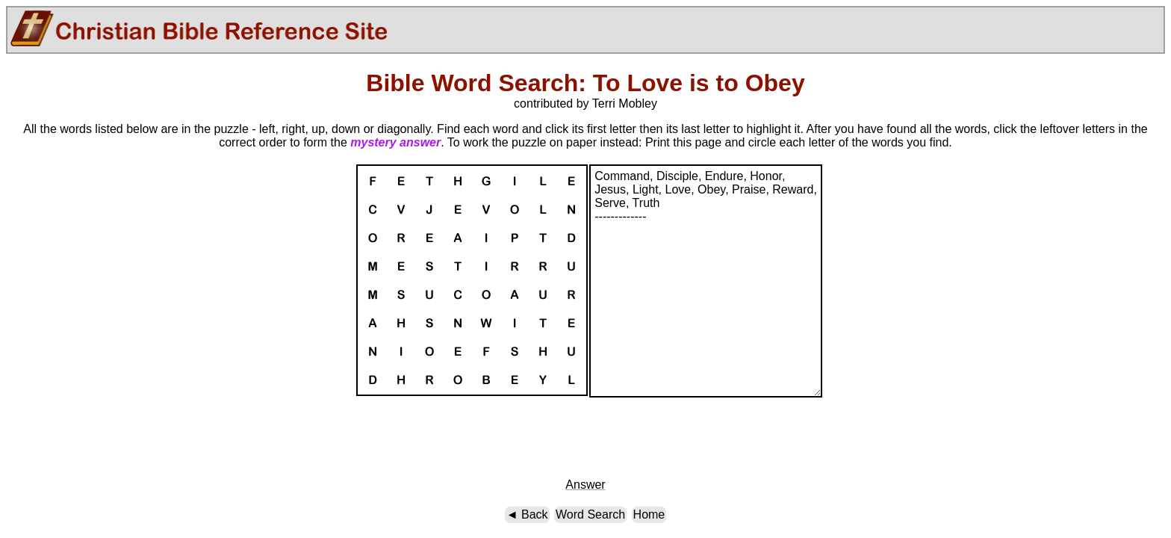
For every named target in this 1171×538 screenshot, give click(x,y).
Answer (585, 484)
